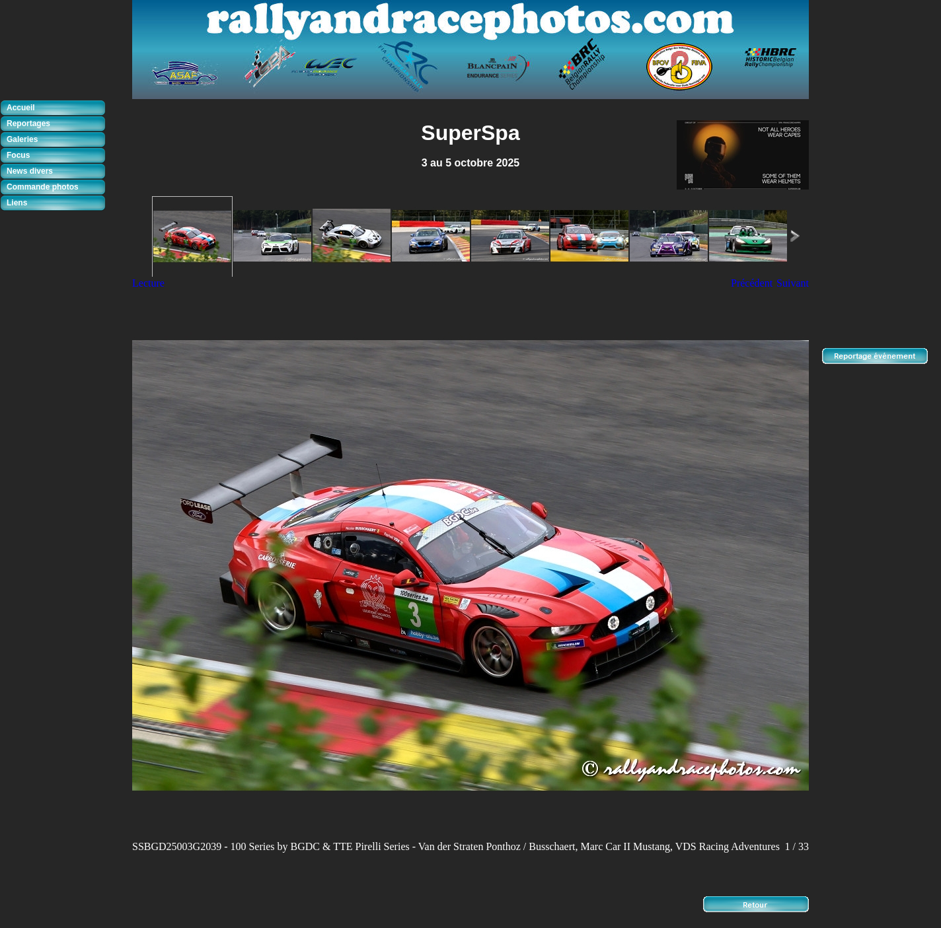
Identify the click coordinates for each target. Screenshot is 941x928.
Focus (18, 155)
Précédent (751, 283)
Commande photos (43, 187)
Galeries (22, 139)
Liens (17, 202)
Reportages (28, 123)
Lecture (148, 283)
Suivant (792, 283)
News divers (30, 171)
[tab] (56, 108)
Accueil (21, 107)
